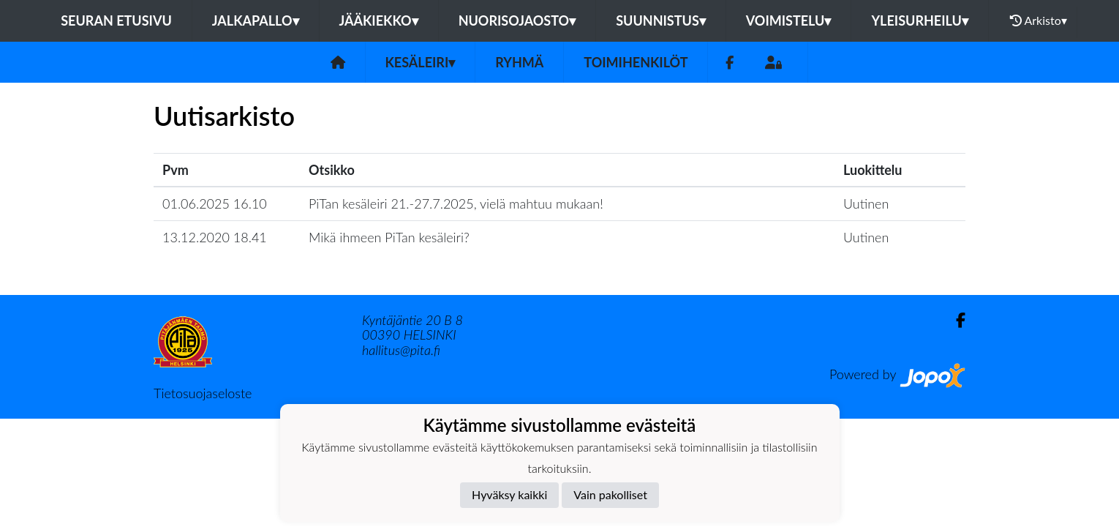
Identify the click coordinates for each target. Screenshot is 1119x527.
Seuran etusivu (116, 20)
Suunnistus (661, 20)
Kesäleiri (420, 62)
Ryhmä (519, 62)
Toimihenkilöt (635, 62)
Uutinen (866, 203)
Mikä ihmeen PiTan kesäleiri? (389, 237)
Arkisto (1038, 20)
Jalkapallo (255, 20)
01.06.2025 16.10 (214, 203)
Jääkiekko (378, 20)
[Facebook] (729, 62)
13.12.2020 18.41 (214, 237)
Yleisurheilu (919, 20)
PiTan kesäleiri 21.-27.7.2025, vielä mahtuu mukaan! (456, 203)
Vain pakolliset (610, 494)
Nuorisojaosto (517, 20)
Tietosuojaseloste (203, 393)
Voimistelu (789, 20)
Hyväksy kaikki (509, 494)
